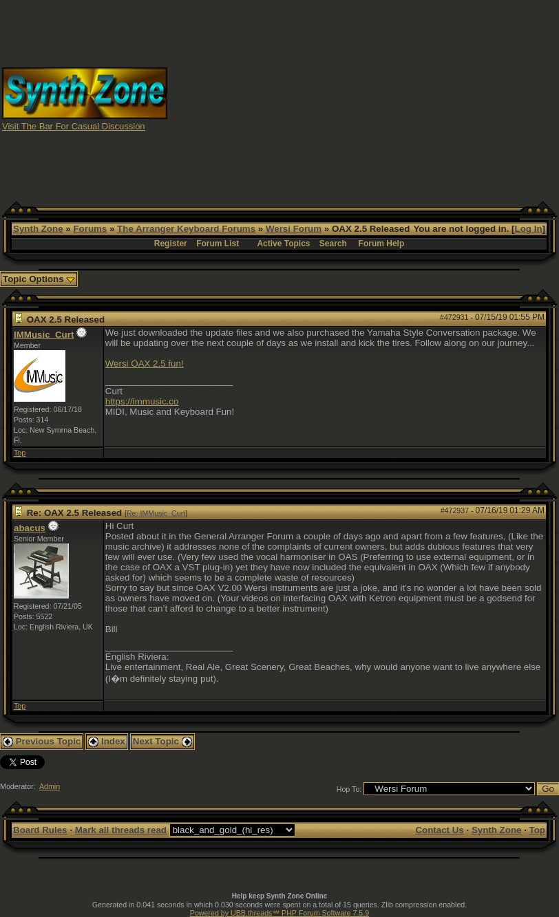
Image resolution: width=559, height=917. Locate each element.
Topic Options (39, 279)
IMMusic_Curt (44, 335)
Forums (90, 229)
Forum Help (382, 243)
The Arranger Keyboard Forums (186, 229)
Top (19, 453)
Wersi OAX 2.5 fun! (144, 363)
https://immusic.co (142, 401)
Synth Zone (38, 229)
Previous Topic (42, 741)
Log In (528, 229)
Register (170, 243)
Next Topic (162, 741)
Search (333, 243)
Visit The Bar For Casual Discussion (73, 126)
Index (106, 741)
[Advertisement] (363, 98)
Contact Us (439, 830)
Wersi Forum (293, 229)
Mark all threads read (121, 830)
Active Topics (283, 243)
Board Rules (40, 830)
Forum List (217, 243)
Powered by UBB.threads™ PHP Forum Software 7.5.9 (279, 913)
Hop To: (349, 789)
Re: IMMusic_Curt (156, 513)
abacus (29, 528)
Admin (49, 786)
